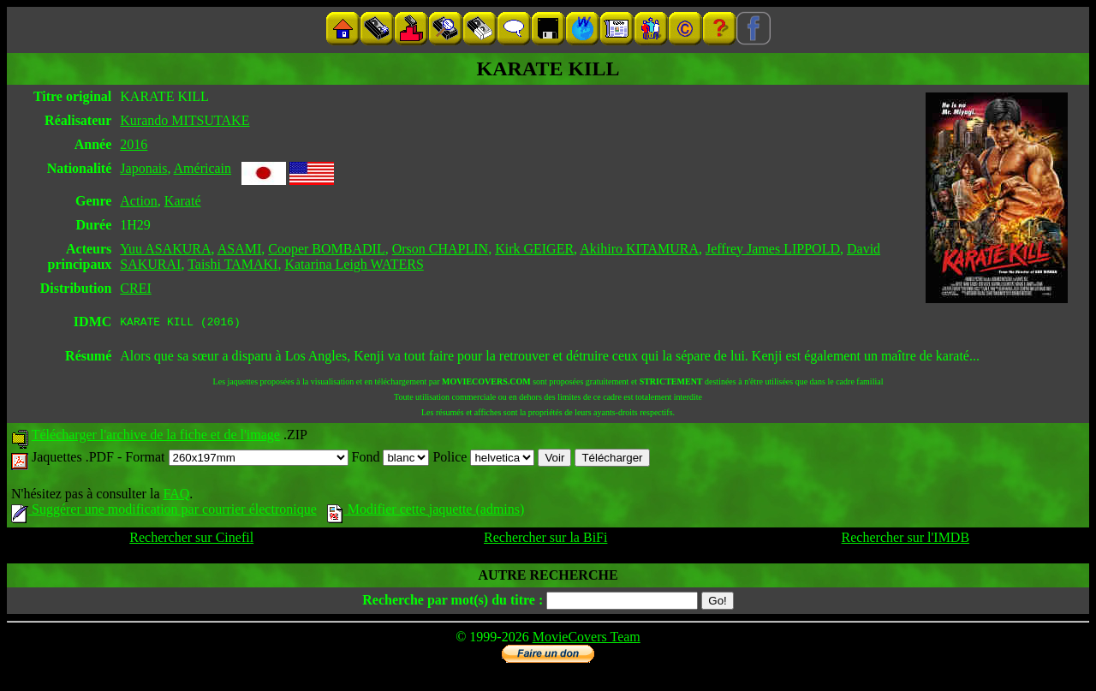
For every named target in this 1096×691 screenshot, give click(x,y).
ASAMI (239, 248)
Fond (391, 459)
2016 (133, 144)
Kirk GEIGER (534, 248)
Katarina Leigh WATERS (353, 264)
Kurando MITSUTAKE (184, 120)
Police (483, 459)
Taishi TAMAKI (232, 264)
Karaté (182, 201)
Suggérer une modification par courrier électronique (164, 511)
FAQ (176, 496)
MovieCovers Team (586, 639)
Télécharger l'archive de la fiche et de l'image (156, 437)
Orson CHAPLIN (440, 248)
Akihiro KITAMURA (639, 248)
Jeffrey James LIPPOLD (773, 248)
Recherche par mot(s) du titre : (452, 602)
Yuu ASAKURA (165, 248)
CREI (135, 288)
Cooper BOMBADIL (326, 248)
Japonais (143, 168)
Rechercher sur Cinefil (191, 540)
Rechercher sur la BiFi (545, 540)
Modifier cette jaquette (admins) (426, 511)
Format (236, 459)
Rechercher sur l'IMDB (906, 540)
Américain (203, 168)
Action (139, 201)
